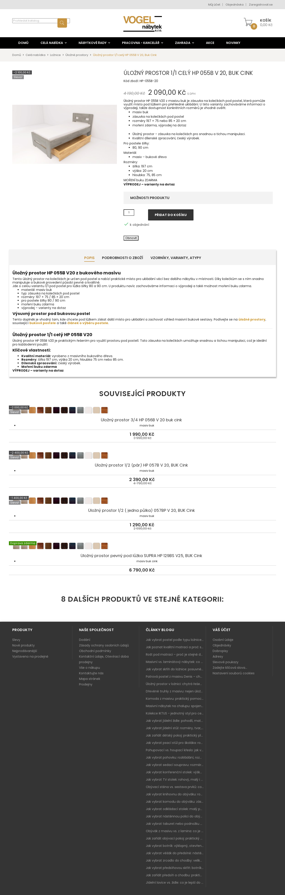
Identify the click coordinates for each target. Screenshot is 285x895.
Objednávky (222, 645)
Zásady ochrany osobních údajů (104, 645)
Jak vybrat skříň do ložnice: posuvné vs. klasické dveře (176, 669)
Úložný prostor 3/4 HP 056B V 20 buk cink (142, 411)
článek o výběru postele (87, 323)
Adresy (218, 656)
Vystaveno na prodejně (30, 656)
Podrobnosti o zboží (122, 257)
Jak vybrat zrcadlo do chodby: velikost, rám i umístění (176, 860)
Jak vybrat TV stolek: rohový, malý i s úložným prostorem (176, 779)
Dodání (84, 640)
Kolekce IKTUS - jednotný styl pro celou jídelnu (176, 713)
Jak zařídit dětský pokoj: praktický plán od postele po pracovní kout (176, 735)
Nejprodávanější (24, 651)
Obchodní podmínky (95, 651)
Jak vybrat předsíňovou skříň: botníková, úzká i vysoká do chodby (176, 868)
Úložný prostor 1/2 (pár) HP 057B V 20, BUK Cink (142, 456)
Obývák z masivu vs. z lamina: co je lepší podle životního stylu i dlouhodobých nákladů (176, 831)
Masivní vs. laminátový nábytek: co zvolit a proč (176, 662)
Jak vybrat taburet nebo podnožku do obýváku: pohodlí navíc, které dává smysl (176, 823)
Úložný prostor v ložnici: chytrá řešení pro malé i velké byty (176, 684)
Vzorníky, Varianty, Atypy (176, 257)
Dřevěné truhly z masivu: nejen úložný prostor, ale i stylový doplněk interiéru (176, 691)
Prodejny (85, 684)
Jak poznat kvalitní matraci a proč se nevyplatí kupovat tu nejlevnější (176, 647)
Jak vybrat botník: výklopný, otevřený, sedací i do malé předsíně (176, 846)
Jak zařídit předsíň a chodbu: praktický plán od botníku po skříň (176, 875)
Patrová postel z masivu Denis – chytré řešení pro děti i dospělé (176, 676)
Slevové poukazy (225, 662)
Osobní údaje (223, 640)
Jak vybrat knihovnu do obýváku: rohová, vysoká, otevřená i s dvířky (176, 794)
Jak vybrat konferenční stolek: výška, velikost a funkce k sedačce (176, 772)
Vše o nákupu (89, 667)
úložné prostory (251, 319)
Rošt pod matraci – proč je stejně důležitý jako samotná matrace (176, 654)
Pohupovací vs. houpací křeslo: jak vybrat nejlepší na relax (176, 750)
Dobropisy (220, 651)
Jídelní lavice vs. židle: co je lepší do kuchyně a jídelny (176, 882)
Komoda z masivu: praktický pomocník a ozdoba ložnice (176, 698)
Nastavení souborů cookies (233, 673)
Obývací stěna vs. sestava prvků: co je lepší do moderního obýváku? (176, 787)
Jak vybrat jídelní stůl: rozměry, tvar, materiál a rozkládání (176, 728)
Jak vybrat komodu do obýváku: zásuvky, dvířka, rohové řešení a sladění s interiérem (176, 801)
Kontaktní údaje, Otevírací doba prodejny (104, 659)
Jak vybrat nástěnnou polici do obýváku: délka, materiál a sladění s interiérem (176, 816)
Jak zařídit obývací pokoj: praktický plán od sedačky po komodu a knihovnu (176, 838)
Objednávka (235, 4)
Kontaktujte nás (91, 673)
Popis (89, 257)
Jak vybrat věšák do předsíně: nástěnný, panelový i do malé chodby (176, 853)
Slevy (16, 640)
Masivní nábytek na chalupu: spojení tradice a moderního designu (176, 706)
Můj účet (214, 4)
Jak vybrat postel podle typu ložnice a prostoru (176, 640)
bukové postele (42, 323)
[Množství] (129, 212)
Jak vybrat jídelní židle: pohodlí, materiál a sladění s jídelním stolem (176, 720)
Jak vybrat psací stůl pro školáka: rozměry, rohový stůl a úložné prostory (176, 743)
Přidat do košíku (171, 215)
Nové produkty (23, 645)
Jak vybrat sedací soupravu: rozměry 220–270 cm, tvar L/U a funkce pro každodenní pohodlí (176, 765)
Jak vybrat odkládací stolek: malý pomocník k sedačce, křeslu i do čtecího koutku (176, 809)
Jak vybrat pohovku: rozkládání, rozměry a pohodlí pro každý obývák (176, 757)
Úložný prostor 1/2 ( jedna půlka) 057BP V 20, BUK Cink (142, 501)
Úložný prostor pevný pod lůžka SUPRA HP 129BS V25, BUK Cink (142, 546)
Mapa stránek (89, 679)
